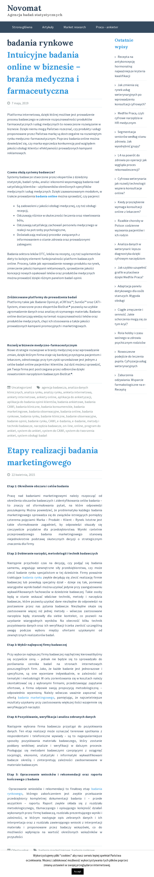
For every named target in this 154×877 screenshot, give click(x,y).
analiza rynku (33, 392)
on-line (68, 426)
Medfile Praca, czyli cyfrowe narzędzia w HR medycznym (129, 118)
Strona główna (22, 27)
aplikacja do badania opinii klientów (31, 402)
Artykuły (48, 27)
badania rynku (29, 416)
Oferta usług (19, 850)
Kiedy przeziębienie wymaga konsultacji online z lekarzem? (129, 207)
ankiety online (46, 397)
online (78, 426)
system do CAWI (53, 431)
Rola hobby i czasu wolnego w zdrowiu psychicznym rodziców (130, 338)
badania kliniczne (28, 407)
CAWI (52, 421)
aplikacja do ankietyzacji (74, 397)
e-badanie (79, 421)
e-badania (64, 421)
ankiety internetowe (21, 397)
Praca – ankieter (107, 27)
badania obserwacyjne (44, 411)
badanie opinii (16, 421)
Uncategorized (21, 387)
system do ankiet (29, 431)
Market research (75, 27)
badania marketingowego (36, 697)
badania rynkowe (83, 850)
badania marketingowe (54, 850)
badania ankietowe (70, 402)
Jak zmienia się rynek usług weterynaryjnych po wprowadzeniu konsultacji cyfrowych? (130, 94)
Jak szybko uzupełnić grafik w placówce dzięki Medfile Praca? (130, 272)
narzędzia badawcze (47, 426)
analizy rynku (53, 392)
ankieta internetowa (77, 392)
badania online (70, 411)
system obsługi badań (32, 435)
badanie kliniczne (53, 416)
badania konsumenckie (56, 407)
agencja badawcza (54, 387)
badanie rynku (37, 421)
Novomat (24, 8)
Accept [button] (77, 871)
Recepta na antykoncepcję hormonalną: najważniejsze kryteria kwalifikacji (130, 66)
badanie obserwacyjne (81, 416)
